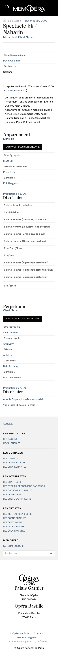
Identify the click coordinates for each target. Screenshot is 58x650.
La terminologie (13, 546)
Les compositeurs (14, 463)
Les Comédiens (12, 495)
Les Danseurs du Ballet (17, 490)
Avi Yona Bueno (12, 377)
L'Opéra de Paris (19, 633)
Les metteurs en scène (17, 514)
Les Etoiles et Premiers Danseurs (24, 486)
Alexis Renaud (27, 405)
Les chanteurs (12, 482)
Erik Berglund (10, 183)
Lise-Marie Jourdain (32, 399)
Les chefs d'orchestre (17, 499)
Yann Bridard (10, 405)
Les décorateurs (13, 527)
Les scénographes (14, 518)
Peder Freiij (9, 172)
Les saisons (10, 439)
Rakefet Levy (10, 366)
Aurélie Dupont (11, 399)
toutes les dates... (16, 90)
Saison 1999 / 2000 (36, 21)
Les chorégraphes (14, 467)
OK (51, 553)
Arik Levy (8, 344)
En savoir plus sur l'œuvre (23, 147)
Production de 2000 (14, 194)
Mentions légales (26, 637)
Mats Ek (8, 37)
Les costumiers (12, 522)
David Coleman (11, 60)
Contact (38, 633)
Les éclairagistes (14, 531)
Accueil (8, 424)
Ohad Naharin (27, 37)
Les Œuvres (10, 458)
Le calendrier (11, 443)
